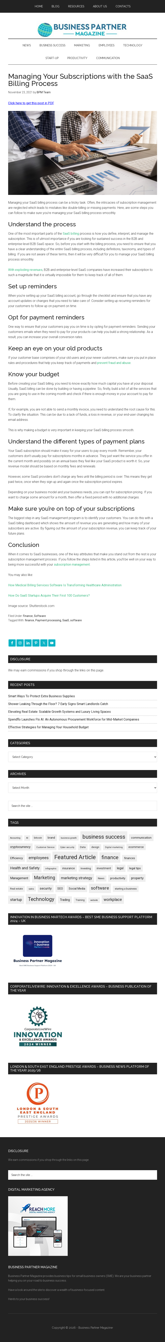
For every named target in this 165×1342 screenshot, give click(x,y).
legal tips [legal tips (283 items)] (135, 868)
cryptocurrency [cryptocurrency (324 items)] (20, 847)
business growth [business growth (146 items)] (69, 838)
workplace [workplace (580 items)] (113, 899)
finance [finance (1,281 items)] (109, 857)
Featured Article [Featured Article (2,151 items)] (75, 857)
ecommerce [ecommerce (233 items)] (136, 847)
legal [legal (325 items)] (120, 868)
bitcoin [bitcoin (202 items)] (38, 837)
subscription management (72, 564)
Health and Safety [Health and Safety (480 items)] (25, 868)
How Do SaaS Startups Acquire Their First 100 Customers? (49, 595)
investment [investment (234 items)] (104, 868)
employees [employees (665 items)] (39, 857)
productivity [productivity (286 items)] (117, 878)
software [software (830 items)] (100, 888)
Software (40, 616)
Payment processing (48, 620)
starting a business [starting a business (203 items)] (126, 888)
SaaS (65, 620)
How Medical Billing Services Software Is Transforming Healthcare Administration (65, 585)
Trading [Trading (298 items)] (65, 900)
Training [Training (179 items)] (80, 900)
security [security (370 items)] (46, 888)
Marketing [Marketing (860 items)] (44, 877)
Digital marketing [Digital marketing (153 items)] (114, 847)
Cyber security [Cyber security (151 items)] (67, 847)
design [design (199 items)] (95, 847)
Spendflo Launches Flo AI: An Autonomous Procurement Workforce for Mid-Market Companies (73, 719)
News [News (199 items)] (101, 878)
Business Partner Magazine (82, 30)
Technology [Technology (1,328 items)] (41, 899)
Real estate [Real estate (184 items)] (16, 888)
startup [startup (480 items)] (16, 899)
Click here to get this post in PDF (31, 103)
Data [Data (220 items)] (83, 847)
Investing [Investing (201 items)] (86, 868)
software (76, 620)
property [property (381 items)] (137, 878)
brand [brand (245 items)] (51, 837)
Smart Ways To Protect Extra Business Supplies (41, 696)
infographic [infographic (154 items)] (51, 868)
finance (29, 620)
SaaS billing (71, 233)
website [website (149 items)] (94, 900)
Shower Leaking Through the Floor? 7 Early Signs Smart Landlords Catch (58, 704)
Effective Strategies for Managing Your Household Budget (48, 727)
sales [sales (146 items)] (31, 889)
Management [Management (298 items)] (19, 878)
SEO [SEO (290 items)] (60, 888)
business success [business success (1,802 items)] (103, 836)
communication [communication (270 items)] (141, 837)
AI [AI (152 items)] (27, 838)
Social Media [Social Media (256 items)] (77, 888)
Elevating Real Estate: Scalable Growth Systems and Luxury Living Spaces (59, 712)
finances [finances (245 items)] (129, 858)
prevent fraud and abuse (114, 363)
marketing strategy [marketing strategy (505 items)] (76, 878)
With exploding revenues (25, 270)
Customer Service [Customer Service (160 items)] (45, 847)
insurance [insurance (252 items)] (68, 868)
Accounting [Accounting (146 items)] (15, 838)
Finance (28, 616)
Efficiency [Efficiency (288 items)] (16, 858)
